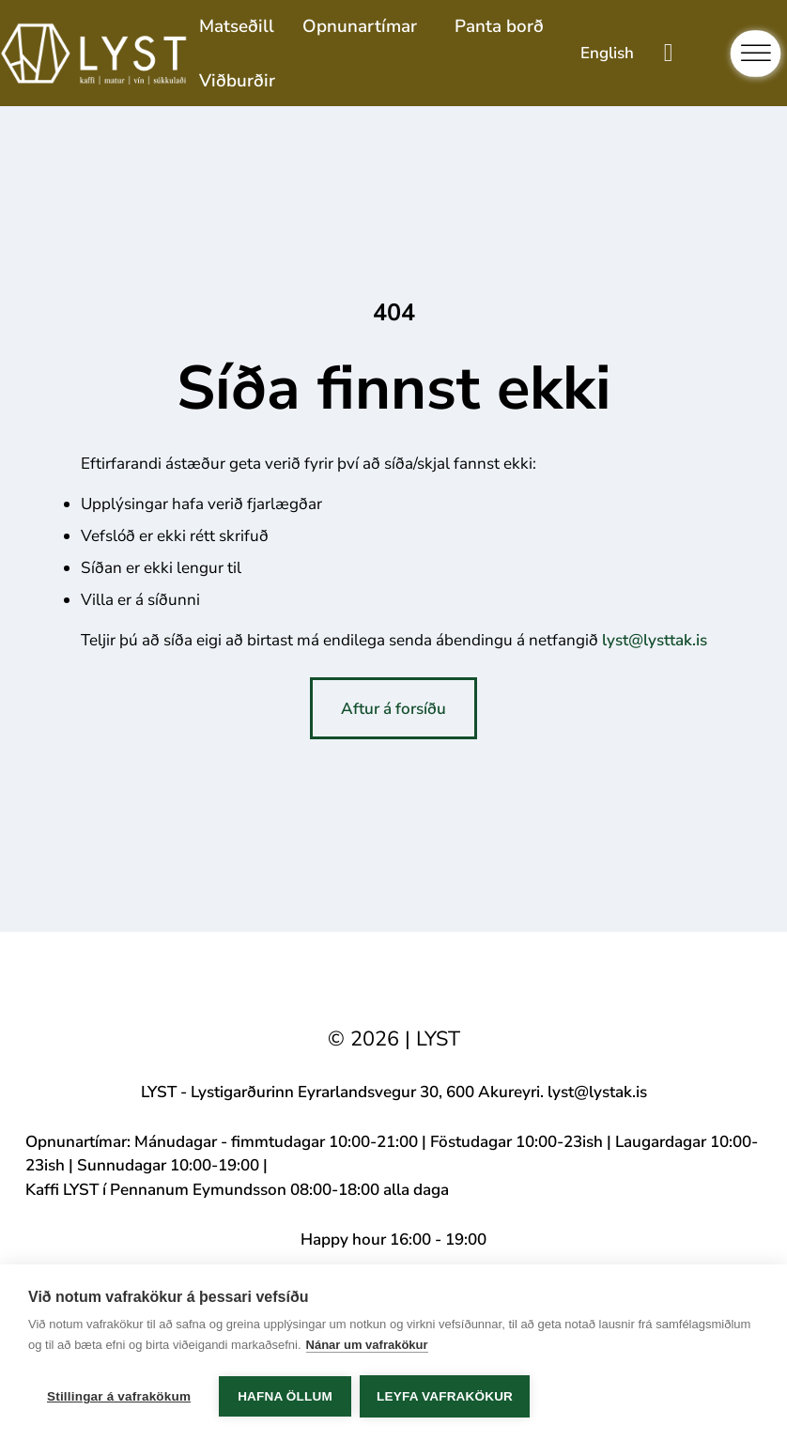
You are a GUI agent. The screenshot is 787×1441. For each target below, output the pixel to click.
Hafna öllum (285, 1396)
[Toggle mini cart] (668, 53)
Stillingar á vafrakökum (119, 1396)
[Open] (756, 53)
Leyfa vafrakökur (446, 1396)
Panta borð (499, 26)
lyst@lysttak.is (654, 640)
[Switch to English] (607, 53)
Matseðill (236, 26)
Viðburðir (237, 81)
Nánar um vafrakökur (367, 1346)
